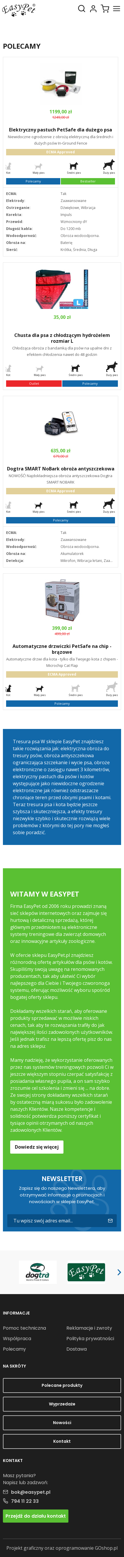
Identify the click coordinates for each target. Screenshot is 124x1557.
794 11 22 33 (25, 1501)
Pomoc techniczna (24, 1328)
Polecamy (14, 1349)
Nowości (62, 1423)
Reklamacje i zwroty (89, 1328)
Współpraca (17, 1338)
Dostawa (76, 1349)
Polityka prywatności (90, 1338)
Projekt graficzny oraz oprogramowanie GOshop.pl (62, 1548)
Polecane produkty (62, 1385)
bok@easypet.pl (30, 1492)
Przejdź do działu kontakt (36, 1516)
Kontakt (62, 1441)
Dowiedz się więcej (37, 1147)
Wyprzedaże (62, 1404)
